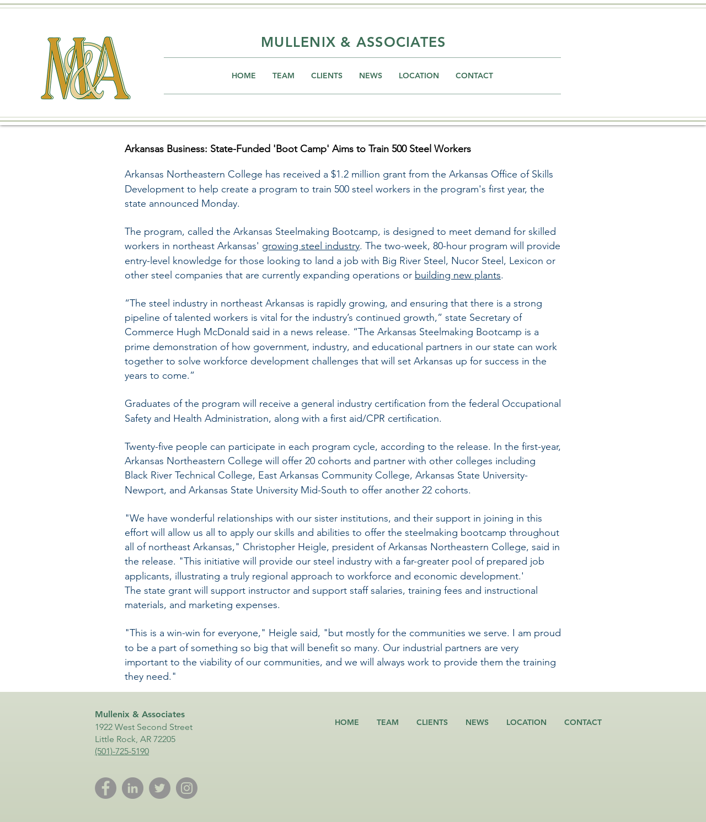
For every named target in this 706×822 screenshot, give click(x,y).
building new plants (458, 275)
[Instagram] (186, 788)
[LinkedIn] (132, 788)
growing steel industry (311, 246)
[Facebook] (105, 788)
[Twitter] (159, 788)
